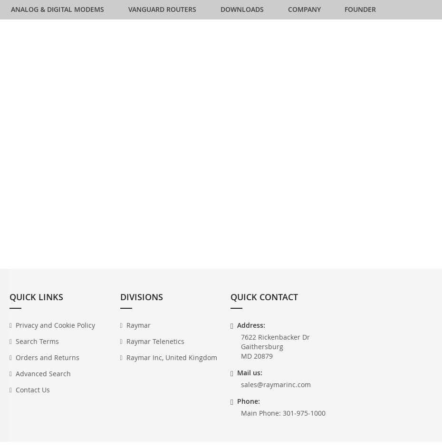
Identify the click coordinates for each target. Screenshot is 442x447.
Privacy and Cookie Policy (55, 332)
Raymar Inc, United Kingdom (171, 365)
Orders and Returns (47, 365)
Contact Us (33, 397)
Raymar (138, 332)
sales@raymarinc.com (276, 392)
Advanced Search (43, 381)
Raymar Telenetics (155, 348)
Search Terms (37, 348)
